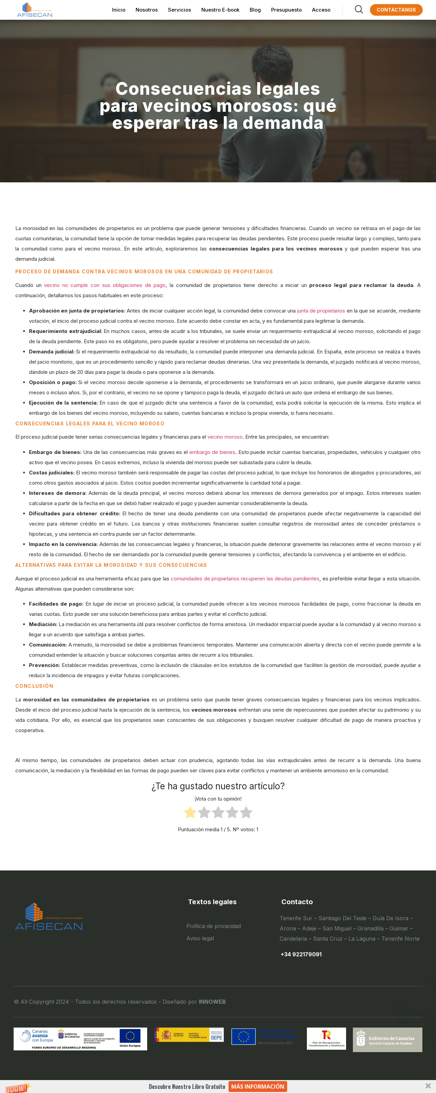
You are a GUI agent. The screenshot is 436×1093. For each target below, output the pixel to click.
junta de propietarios (321, 310)
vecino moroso (225, 437)
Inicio (118, 9)
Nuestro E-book (220, 9)
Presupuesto (286, 9)
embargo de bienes (212, 452)
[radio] (190, 814)
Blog (255, 9)
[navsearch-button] (352, 10)
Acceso (321, 9)
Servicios (179, 9)
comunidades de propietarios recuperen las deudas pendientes (245, 578)
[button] (218, 1086)
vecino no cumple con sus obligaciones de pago (105, 285)
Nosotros (147, 9)
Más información (257, 1086)
